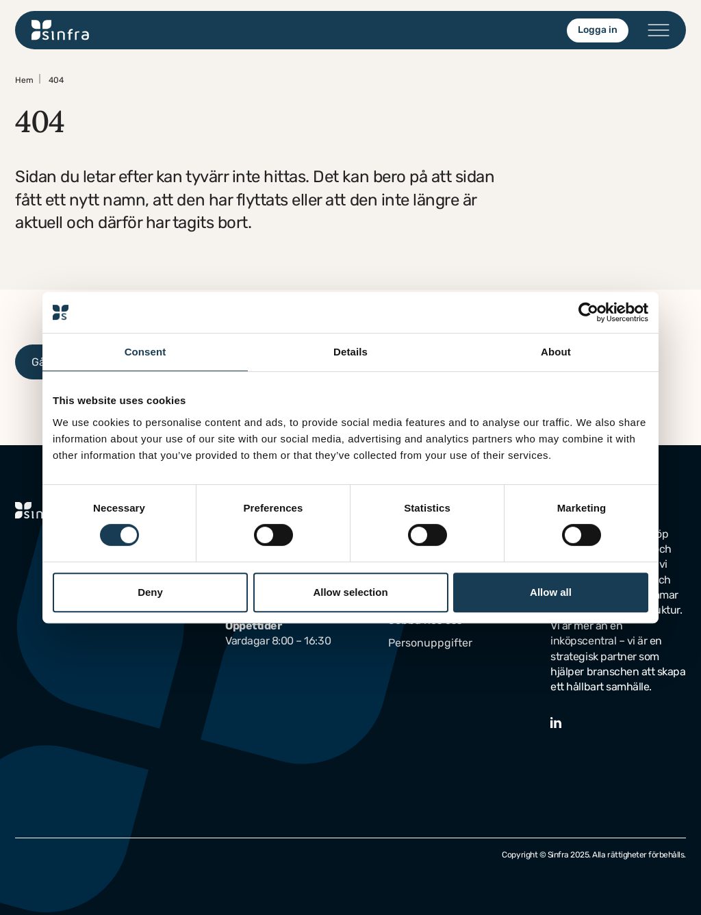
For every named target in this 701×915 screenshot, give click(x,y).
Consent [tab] (145, 352)
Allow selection (350, 592)
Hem (24, 80)
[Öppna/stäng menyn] (658, 30)
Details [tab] (350, 352)
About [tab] (556, 352)
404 (56, 80)
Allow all (551, 592)
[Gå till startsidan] (60, 30)
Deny (150, 592)
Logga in (597, 30)
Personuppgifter (430, 642)
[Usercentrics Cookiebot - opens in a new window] (588, 312)
